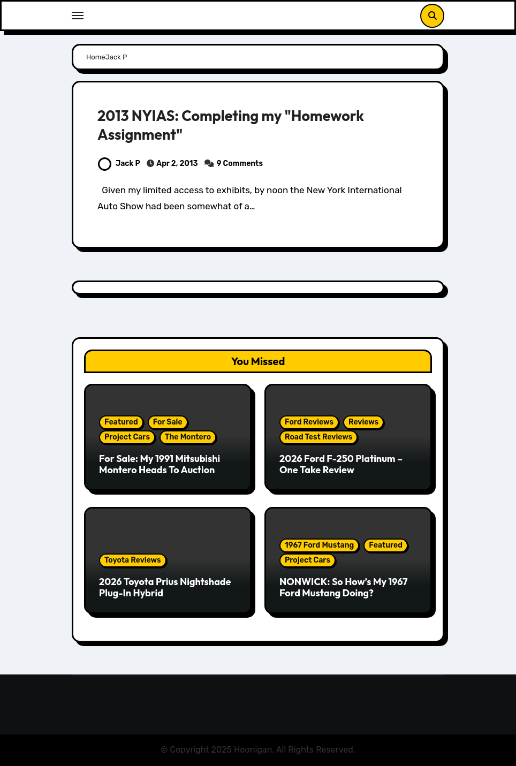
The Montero (188, 437)
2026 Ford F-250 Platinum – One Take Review (341, 464)
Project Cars (127, 437)
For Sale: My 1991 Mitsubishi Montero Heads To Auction (159, 464)
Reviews (363, 422)
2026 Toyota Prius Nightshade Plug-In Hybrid (165, 587)
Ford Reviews (309, 422)
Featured (121, 422)
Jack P (119, 163)
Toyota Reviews (132, 560)
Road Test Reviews (318, 437)
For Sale (168, 422)
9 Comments (240, 163)
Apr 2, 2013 (177, 163)
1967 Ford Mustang (319, 545)
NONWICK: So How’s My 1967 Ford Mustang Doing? (343, 587)
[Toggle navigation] (78, 15)
